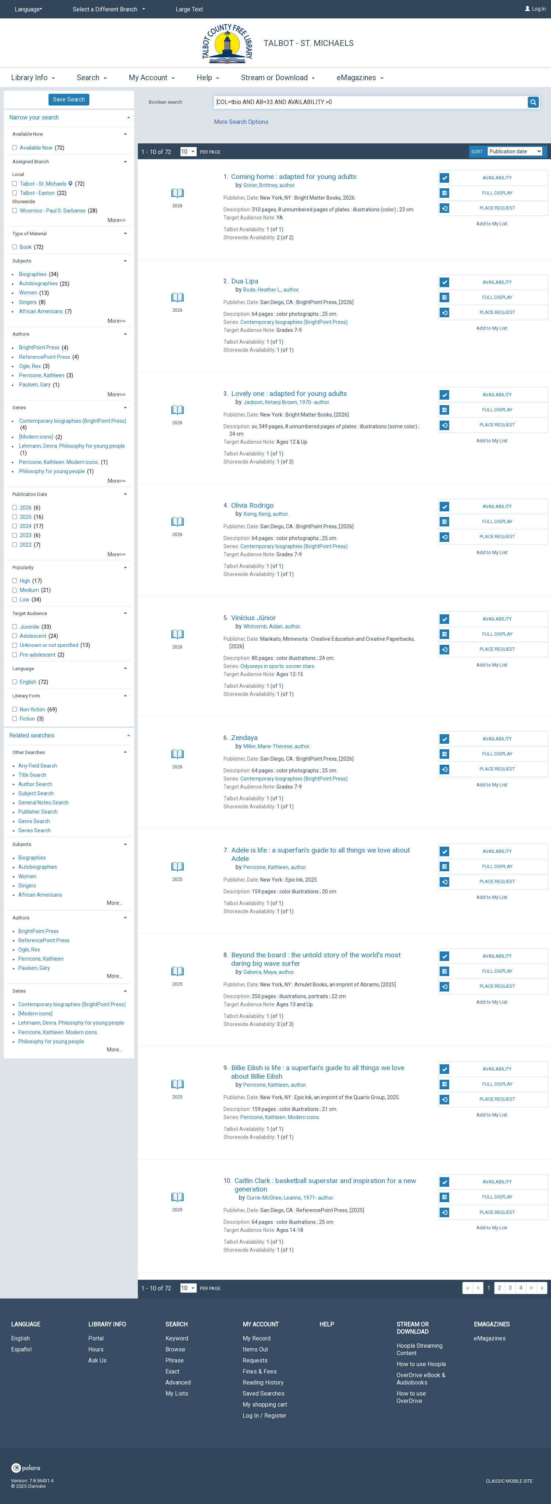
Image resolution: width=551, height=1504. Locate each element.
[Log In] (527, 9)
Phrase (174, 1360)
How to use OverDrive (411, 1397)
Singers (28, 302)
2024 (26, 526)
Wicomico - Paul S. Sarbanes (53, 211)
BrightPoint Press (39, 348)
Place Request (477, 208)
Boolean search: (166, 102)
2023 (26, 535)
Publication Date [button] (29, 494)
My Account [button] (152, 77)
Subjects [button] (21, 261)
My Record (257, 1338)
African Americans (41, 311)
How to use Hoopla (421, 1364)
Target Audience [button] (29, 613)
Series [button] (19, 407)
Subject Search (36, 793)
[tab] (69, 116)
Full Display (476, 193)
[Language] (27, 9)
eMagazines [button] (360, 77)
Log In (539, 9)
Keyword (176, 1338)
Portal (96, 1338)
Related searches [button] (31, 735)
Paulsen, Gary (35, 385)
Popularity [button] (22, 567)
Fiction (28, 719)
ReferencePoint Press (44, 357)
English (28, 682)
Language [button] (23, 668)
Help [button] (208, 77)
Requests (255, 1360)
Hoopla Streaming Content (420, 1349)
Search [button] (91, 77)
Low (25, 600)
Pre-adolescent (38, 655)
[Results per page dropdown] (188, 151)
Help (326, 1324)
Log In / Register (264, 1415)
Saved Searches (264, 1393)
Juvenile (30, 627)
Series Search (34, 830)
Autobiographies (38, 284)
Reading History (263, 1382)
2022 (26, 545)
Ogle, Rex (30, 366)
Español (21, 1349)
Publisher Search (38, 812)
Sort (477, 151)
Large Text (189, 9)
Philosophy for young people (52, 471)
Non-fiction (33, 709)
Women (28, 293)
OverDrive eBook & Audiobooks (421, 1379)
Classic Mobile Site (509, 1481)
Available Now (37, 148)
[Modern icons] (36, 437)
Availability (476, 178)
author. (269, 185)
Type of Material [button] (29, 233)
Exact (172, 1371)
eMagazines (490, 1338)
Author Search (35, 784)
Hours (96, 1349)
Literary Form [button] (26, 696)
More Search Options (241, 121)
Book (26, 247)
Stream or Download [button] (278, 77)
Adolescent (33, 636)
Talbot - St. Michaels (309, 43)
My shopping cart (265, 1404)
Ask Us (97, 1360)
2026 (26, 508)
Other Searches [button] (28, 752)
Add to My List (491, 223)
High (25, 581)
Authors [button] (20, 334)
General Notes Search (43, 803)
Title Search (32, 775)
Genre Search (34, 821)
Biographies (33, 274)
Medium (30, 590)
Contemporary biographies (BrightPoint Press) (72, 421)
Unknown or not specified (49, 645)
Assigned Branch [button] (30, 161)
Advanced (178, 1382)
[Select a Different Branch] (107, 9)
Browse (175, 1349)
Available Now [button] (27, 134)
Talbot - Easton (38, 193)
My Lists (176, 1393)
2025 (26, 517)
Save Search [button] (69, 99)
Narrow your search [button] (34, 117)
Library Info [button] (33, 77)
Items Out (255, 1349)
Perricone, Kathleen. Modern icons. (59, 462)
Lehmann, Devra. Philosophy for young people (72, 446)
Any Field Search (37, 766)
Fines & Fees (260, 1371)
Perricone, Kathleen (41, 375)
